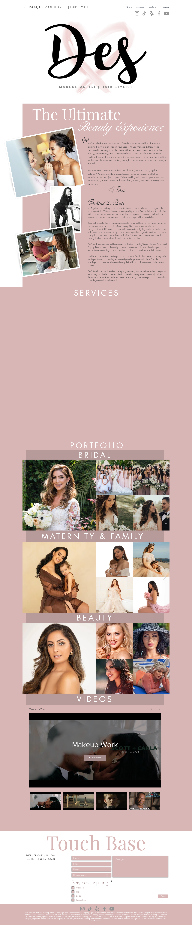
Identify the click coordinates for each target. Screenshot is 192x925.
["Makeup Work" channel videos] (94, 804)
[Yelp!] (152, 13)
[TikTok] (144, 13)
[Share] (151, 709)
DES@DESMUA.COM (44, 855)
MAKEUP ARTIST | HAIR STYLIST (67, 7)
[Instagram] (137, 13)
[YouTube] (166, 13)
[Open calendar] (107, 875)
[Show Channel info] (158, 709)
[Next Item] (164, 495)
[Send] (163, 896)
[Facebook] (159, 13)
